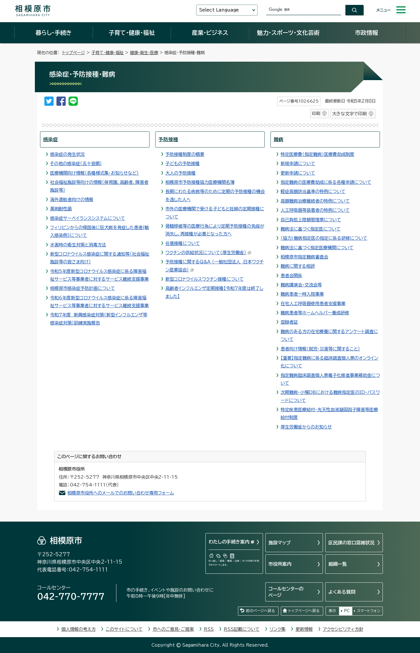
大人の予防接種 (180, 173)
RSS (209, 629)
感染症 (50, 139)
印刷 (316, 113)
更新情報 (304, 629)
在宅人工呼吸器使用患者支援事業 (313, 303)
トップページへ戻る (303, 611)
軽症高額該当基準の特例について (313, 191)
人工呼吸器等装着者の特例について (315, 210)
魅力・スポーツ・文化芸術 (288, 32)
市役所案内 (280, 564)
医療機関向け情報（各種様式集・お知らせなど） (94, 173)
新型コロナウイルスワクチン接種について (204, 279)
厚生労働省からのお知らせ (306, 427)
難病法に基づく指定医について (310, 229)
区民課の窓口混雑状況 (351, 542)
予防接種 (168, 139)
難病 (278, 139)
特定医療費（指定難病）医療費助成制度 (317, 154)
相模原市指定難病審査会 (304, 257)
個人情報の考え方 (78, 629)
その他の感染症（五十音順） (76, 163)
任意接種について (182, 243)
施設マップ (279, 542)
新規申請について (298, 163)
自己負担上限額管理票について (311, 220)
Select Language (219, 10)
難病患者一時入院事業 (302, 294)
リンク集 (277, 629)
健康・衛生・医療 (144, 52)
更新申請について (298, 173)
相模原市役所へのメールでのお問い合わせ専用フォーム (120, 493)
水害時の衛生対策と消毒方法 (78, 245)
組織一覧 (337, 564)
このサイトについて (124, 629)
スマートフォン (368, 611)
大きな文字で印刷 (349, 114)
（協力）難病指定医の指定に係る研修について (324, 238)
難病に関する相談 (298, 266)
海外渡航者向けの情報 (71, 199)
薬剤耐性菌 (61, 209)
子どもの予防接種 (182, 163)
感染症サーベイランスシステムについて (87, 218)
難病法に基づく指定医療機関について (317, 248)
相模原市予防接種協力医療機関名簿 (199, 182)
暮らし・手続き (53, 32)
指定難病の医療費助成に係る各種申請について (326, 182)
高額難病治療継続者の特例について (315, 201)
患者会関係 (291, 275)
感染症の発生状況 (67, 154)
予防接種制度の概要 (184, 154)
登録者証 (289, 322)
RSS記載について (242, 629)
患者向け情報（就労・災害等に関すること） (320, 349)
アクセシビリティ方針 (343, 629)
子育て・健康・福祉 (132, 32)
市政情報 (366, 32)
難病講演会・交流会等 (301, 285)
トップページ (73, 52)
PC (347, 611)
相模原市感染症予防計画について (82, 288)
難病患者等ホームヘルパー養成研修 (315, 313)
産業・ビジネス (210, 32)
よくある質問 (341, 592)
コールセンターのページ (285, 591)
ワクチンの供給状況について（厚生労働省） (208, 252)
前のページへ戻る (260, 611)
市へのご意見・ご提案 (173, 629)
